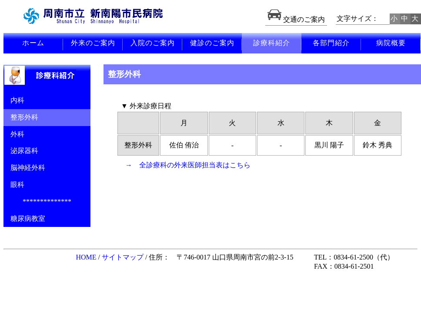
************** (47, 201)
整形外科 (20, 117)
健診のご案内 (212, 43)
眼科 (13, 184)
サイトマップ (123, 257)
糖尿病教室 (24, 218)
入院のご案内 (152, 43)
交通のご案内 (296, 19)
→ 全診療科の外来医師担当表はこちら (188, 165)
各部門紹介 (331, 43)
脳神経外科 (24, 167)
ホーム (33, 43)
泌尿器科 (20, 150)
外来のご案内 (93, 43)
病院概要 (391, 43)
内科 (13, 100)
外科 (13, 134)
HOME (86, 257)
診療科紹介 (271, 43)
